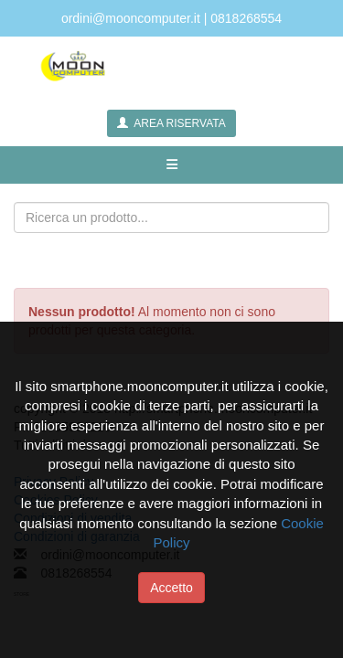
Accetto (171, 587)
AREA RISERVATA (171, 123)
